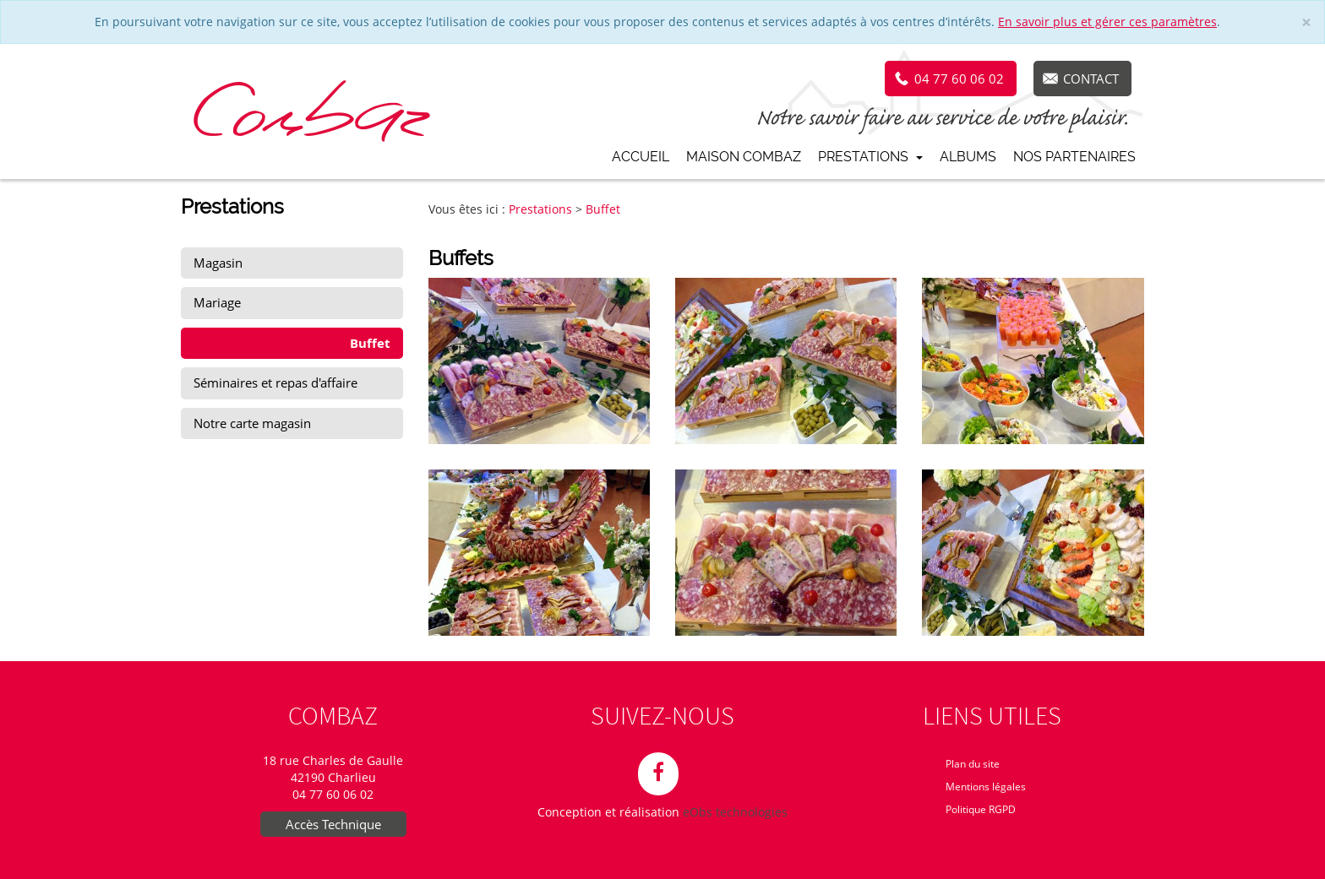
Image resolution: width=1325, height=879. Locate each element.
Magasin (218, 262)
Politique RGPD (981, 809)
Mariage (217, 302)
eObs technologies (735, 812)
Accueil (640, 157)
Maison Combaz (743, 157)
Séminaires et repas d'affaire (275, 382)
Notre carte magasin (252, 423)
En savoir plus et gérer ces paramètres (1107, 22)
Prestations (870, 157)
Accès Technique (333, 824)
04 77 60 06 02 (959, 78)
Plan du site (973, 764)
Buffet (370, 343)
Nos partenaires (1074, 157)
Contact (1091, 78)
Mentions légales (986, 786)
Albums (968, 157)
